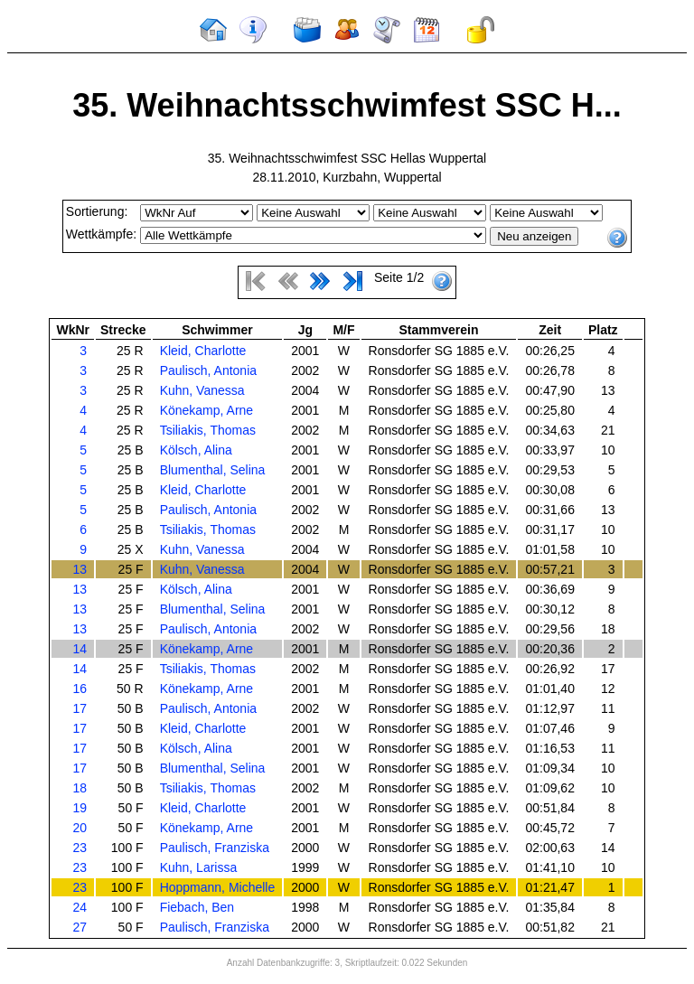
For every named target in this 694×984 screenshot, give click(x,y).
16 (79, 688)
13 (79, 569)
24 (79, 907)
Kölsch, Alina (196, 450)
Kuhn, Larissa (199, 867)
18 (79, 788)
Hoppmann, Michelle (218, 887)
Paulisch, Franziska (214, 847)
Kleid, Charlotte (203, 350)
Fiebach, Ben (197, 907)
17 (79, 708)
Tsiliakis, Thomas (208, 430)
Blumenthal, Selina (213, 470)
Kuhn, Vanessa (202, 390)
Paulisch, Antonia (208, 370)
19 (79, 808)
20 (79, 827)
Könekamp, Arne (207, 410)
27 (79, 927)
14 (79, 649)
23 (79, 847)
